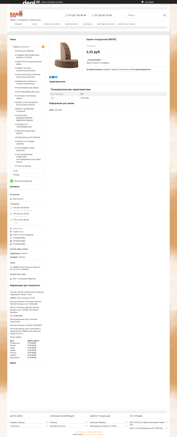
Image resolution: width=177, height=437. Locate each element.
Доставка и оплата (106, 24)
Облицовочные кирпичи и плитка (103, 426)
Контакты (88, 24)
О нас (34, 24)
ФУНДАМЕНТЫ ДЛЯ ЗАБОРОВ (28, 137)
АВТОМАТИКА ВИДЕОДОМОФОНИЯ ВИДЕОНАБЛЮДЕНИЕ (24, 117)
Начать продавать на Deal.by (52, 2)
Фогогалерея (71, 24)
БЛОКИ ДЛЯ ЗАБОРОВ (25, 51)
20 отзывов (149, 2)
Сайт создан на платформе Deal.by (88, 432)
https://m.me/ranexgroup (23, 235)
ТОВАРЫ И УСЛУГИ (21, 47)
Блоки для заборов (97, 422)
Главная (18, 24)
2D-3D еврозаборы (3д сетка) (27, 92)
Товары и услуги (52, 24)
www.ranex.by (18, 229)
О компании (14, 426)
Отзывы (16, 175)
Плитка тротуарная (23, 166)
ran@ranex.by (18, 232)
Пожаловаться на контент (94, 434)
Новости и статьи (126, 24)
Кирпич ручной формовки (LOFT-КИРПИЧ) (146, 428)
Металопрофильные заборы (27, 88)
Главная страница (17, 422)
